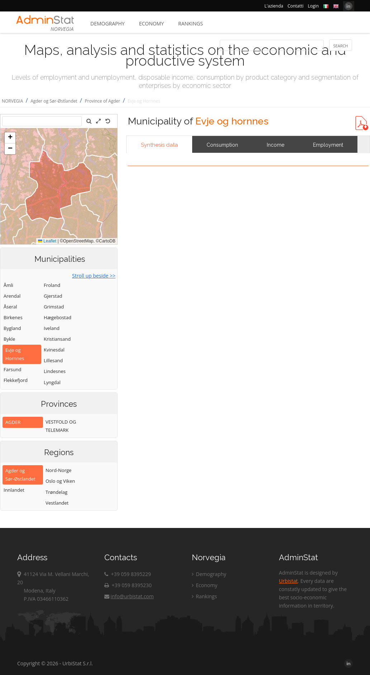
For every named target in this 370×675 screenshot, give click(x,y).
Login (313, 6)
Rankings (190, 23)
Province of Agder (102, 101)
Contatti (296, 6)
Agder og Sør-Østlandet (53, 101)
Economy (151, 23)
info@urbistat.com (128, 596)
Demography (107, 23)
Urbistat (288, 580)
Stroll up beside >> (93, 275)
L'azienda (274, 6)
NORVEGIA (12, 101)
